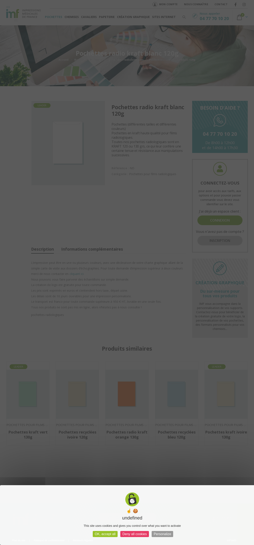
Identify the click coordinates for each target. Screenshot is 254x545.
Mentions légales (83, 540)
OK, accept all (105, 534)
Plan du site (18, 540)
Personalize (162, 534)
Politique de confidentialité (49, 540)
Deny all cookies (134, 534)
